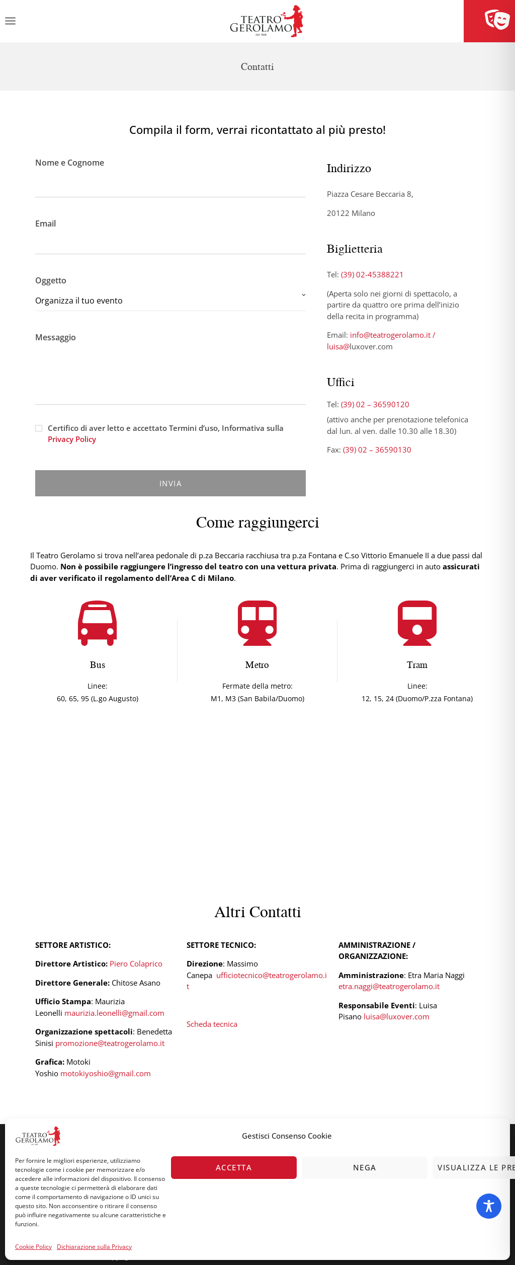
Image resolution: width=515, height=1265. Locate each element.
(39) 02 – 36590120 (375, 404)
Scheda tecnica (212, 1024)
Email (170, 233)
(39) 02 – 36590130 (377, 449)
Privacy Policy (72, 439)
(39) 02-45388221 (372, 274)
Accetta (234, 1167)
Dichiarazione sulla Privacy (94, 1246)
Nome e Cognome (170, 174)
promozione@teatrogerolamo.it (109, 1043)
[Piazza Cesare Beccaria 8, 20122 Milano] (257, 805)
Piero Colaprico (136, 963)
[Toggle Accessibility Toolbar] (488, 1206)
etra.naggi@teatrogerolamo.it (389, 986)
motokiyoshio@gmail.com (105, 1073)
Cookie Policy (33, 1246)
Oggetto (170, 293)
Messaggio (170, 343)
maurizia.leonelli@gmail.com (114, 1013)
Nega (365, 1167)
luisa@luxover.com (397, 1016)
